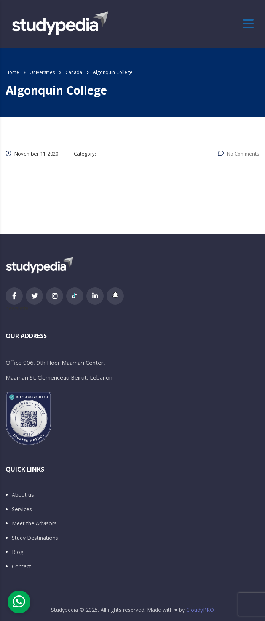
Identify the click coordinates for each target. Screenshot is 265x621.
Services (22, 509)
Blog (17, 552)
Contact (21, 566)
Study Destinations (35, 537)
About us (23, 494)
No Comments (238, 153)
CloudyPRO (200, 609)
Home (12, 72)
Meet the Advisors (34, 523)
